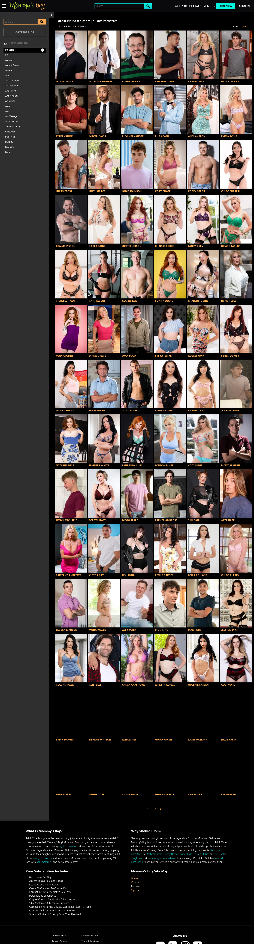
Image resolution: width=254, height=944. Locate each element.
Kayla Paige (97, 246)
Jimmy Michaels (66, 520)
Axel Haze (228, 520)
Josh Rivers (63, 794)
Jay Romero (97, 410)
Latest (236, 26)
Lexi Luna (128, 575)
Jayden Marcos (66, 630)
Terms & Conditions (90, 941)
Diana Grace (97, 355)
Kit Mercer (228, 794)
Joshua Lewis (230, 410)
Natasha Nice (65, 465)
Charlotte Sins (198, 301)
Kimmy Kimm (163, 410)
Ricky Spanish (230, 465)
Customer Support (89, 935)
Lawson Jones (164, 81)
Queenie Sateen (198, 685)
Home (134, 878)
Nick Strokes (230, 81)
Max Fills (194, 630)
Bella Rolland (197, 575)
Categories (24, 32)
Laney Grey (195, 246)
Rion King (161, 630)
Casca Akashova (133, 685)
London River (164, 465)
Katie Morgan (197, 739)
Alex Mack (129, 630)
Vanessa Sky (196, 410)
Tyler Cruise (64, 136)
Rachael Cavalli (154, 854)
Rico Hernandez (133, 136)
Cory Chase (163, 191)
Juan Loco (129, 355)
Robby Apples (131, 81)
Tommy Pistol (65, 246)
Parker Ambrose (166, 520)
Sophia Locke (164, 301)
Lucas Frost (64, 191)
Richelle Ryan (65, 301)
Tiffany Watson (100, 739)
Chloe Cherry (230, 575)
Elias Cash (162, 136)
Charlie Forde (164, 246)
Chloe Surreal (231, 191)
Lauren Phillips (132, 465)
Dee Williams (98, 520)
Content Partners (59, 941)
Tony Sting (129, 410)
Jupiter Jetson (131, 246)
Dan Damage (64, 81)
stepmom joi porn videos (161, 858)
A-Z (245, 26)
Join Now (226, 6)
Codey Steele (196, 191)
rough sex (136, 858)
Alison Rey (129, 739)
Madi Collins (64, 355)
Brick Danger (65, 739)
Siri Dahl (194, 520)
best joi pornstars (42, 858)
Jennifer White (99, 465)
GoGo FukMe (163, 739)
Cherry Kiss (196, 81)
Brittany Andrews (68, 575)
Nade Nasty (229, 739)
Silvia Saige (130, 794)
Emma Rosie (229, 136)
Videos (135, 882)
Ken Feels (95, 685)
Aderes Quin (196, 355)
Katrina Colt (98, 301)
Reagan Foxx (65, 685)
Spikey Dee (195, 794)
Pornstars (136, 886)
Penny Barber (164, 575)
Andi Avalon (196, 136)
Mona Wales (97, 630)
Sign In (244, 6)
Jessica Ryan (229, 630)
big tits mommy (67, 846)
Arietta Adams (165, 685)
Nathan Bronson (100, 81)
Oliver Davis (97, 136)
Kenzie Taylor (230, 246)
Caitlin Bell (196, 465)
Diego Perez (130, 520)
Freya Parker (164, 355)
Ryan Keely (228, 301)
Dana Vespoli (65, 410)
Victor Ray (96, 575)
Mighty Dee (96, 794)
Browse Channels (59, 935)
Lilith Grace (97, 191)
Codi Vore (228, 685)
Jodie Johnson (131, 191)
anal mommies (44, 862)
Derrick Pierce (165, 794)
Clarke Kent (130, 301)
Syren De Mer (230, 355)
